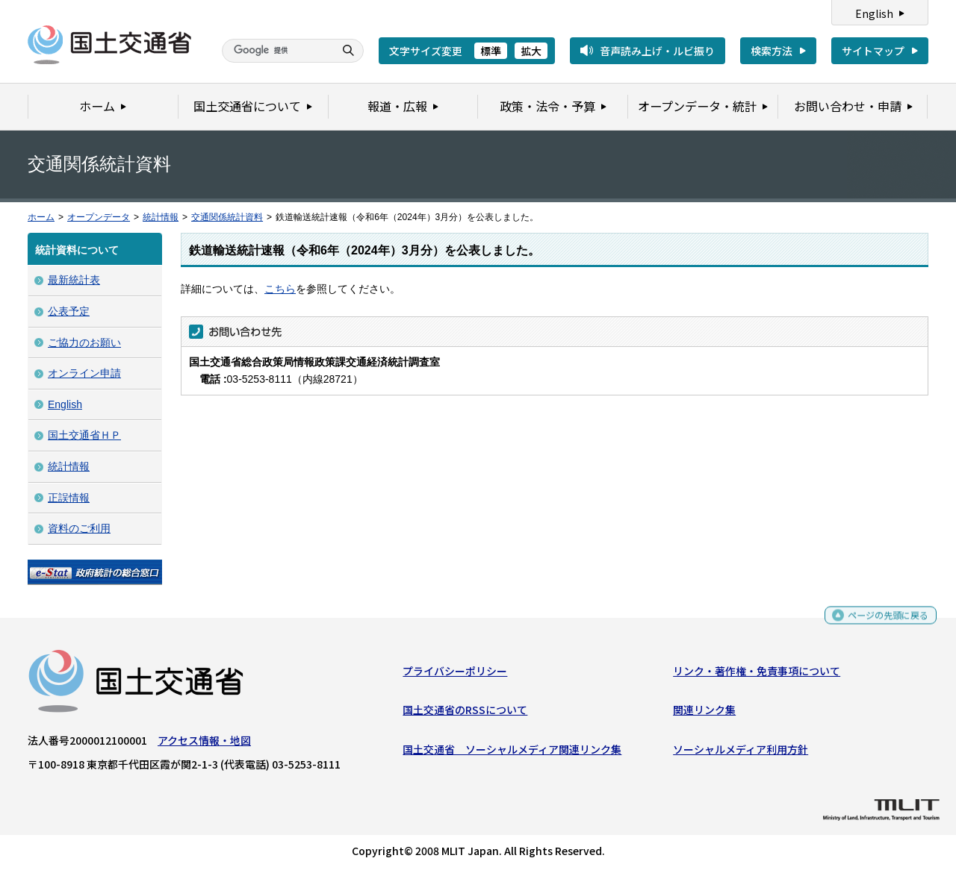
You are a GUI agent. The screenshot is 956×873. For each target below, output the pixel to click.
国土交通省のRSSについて (465, 713)
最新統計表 (74, 280)
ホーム (41, 217)
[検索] (276, 51)
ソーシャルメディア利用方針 (740, 752)
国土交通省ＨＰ (84, 435)
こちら (280, 289)
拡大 (531, 50)
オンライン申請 (84, 373)
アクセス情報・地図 (204, 743)
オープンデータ (98, 217)
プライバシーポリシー (455, 674)
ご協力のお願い (84, 342)
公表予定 (69, 311)
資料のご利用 (79, 528)
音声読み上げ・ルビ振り (657, 50)
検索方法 (771, 50)
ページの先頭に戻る (882, 620)
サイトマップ (873, 50)
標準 (490, 50)
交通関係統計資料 (227, 217)
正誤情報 (69, 498)
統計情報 (161, 217)
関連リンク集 (704, 713)
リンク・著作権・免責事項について (756, 674)
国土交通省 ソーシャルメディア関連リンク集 (512, 752)
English (874, 13)
